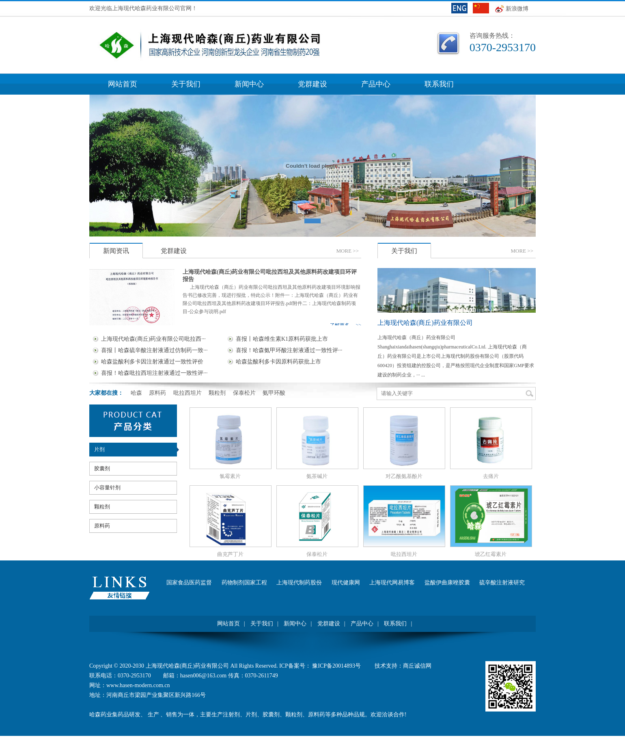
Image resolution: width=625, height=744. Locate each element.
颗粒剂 (102, 507)
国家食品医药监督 (189, 583)
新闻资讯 (116, 250)
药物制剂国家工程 (244, 583)
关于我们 (185, 84)
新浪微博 (517, 9)
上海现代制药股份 (299, 583)
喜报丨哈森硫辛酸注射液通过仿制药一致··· (154, 350)
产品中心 (375, 84)
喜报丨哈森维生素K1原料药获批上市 (282, 339)
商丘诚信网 (417, 666)
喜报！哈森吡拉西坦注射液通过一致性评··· (154, 373)
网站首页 (122, 84)
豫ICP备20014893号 (337, 666)
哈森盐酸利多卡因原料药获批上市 (278, 362)
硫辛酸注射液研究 (502, 583)
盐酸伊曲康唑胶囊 (447, 583)
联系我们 (439, 84)
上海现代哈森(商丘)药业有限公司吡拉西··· (153, 339)
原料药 (102, 526)
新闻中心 (249, 84)
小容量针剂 (107, 487)
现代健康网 (346, 583)
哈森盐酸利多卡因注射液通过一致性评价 (152, 362)
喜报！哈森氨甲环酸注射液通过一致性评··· (289, 350)
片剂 (99, 449)
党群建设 (312, 84)
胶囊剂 (102, 468)
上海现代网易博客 (392, 583)
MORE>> (347, 251)
